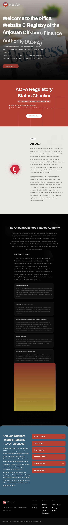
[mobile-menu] (62, 5)
